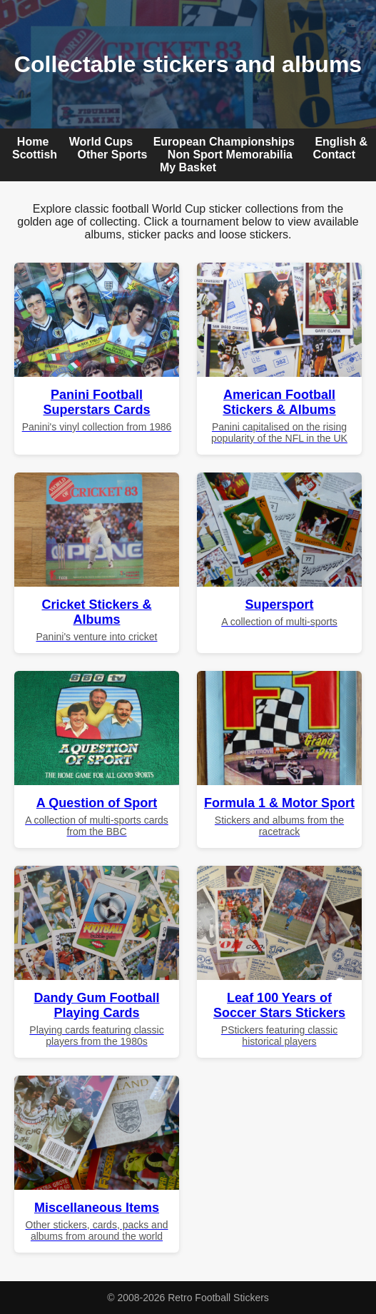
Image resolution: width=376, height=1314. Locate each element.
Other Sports (113, 154)
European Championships (224, 142)
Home (33, 142)
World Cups (101, 142)
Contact (334, 154)
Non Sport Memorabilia (230, 154)
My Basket (188, 167)
